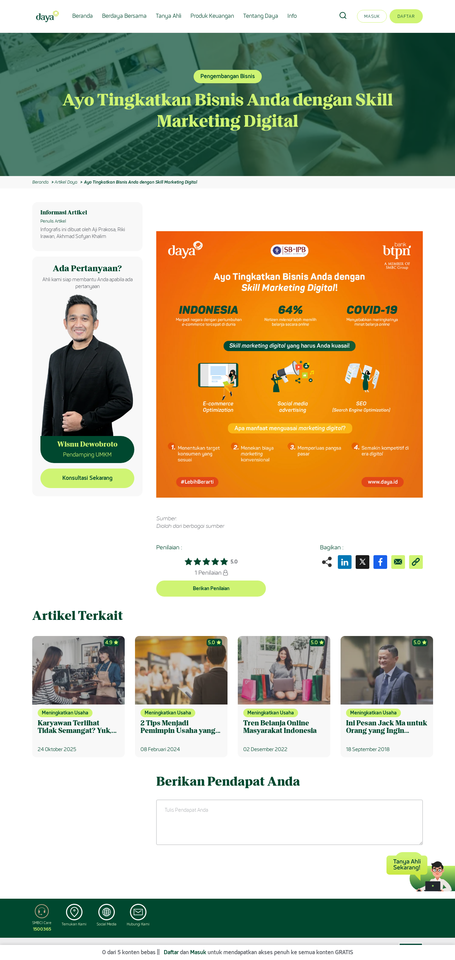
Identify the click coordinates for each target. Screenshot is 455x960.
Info (292, 16)
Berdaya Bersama (124, 16)
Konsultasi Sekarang (87, 478)
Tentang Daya (260, 16)
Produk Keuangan (212, 16)
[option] (227, 104)
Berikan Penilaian (211, 588)
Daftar (406, 16)
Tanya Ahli (168, 16)
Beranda (82, 16)
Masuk (372, 16)
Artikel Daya (65, 182)
